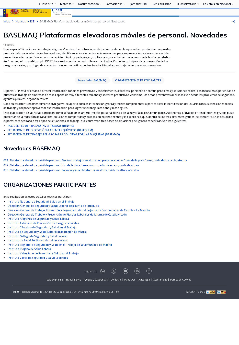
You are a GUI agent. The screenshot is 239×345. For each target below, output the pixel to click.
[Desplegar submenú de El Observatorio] (198, 21)
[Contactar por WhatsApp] (102, 318)
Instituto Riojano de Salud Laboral (30, 295)
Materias (65, 21)
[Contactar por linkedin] (137, 318)
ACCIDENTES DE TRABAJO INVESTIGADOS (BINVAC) (41, 172)
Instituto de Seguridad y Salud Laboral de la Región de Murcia (47, 278)
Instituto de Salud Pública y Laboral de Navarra (37, 286)
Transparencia (73, 325)
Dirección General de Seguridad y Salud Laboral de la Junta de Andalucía (53, 252)
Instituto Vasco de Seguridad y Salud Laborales (38, 304)
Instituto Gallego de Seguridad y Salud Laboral (37, 282)
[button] (234, 30)
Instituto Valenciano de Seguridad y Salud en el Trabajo (43, 299)
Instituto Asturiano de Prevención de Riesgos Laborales (43, 269)
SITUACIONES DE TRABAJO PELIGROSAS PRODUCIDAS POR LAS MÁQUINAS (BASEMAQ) (64, 180)
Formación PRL (115, 21)
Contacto (116, 325)
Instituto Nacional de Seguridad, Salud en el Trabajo (41, 247)
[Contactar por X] (114, 318)
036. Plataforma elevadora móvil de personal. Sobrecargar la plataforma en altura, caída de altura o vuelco (71, 216)
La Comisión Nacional (217, 21)
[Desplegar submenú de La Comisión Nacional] (232, 21)
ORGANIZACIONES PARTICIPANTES (138, 126)
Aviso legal (144, 325)
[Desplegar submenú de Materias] (73, 21)
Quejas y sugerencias (96, 325)
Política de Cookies (180, 325)
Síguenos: (91, 317)
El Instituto (46, 21)
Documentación (88, 21)
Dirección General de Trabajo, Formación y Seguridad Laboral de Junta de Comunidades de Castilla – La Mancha (79, 256)
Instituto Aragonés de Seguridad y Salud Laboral (39, 265)
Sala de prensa (55, 325)
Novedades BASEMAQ (92, 126)
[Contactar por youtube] (126, 318)
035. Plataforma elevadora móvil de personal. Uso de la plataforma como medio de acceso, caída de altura (71, 211)
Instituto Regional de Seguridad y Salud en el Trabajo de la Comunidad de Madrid (60, 291)
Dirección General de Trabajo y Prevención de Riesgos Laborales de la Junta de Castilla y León (67, 260)
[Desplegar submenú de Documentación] (100, 21)
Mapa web (129, 325)
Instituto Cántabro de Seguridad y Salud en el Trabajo (42, 273)
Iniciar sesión (223, 7)
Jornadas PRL (138, 21)
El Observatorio (186, 21)
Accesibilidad (160, 325)
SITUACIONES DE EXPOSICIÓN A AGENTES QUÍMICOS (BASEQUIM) (50, 176)
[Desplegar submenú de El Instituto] (55, 21)
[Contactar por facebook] (149, 318)
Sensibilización (162, 21)
